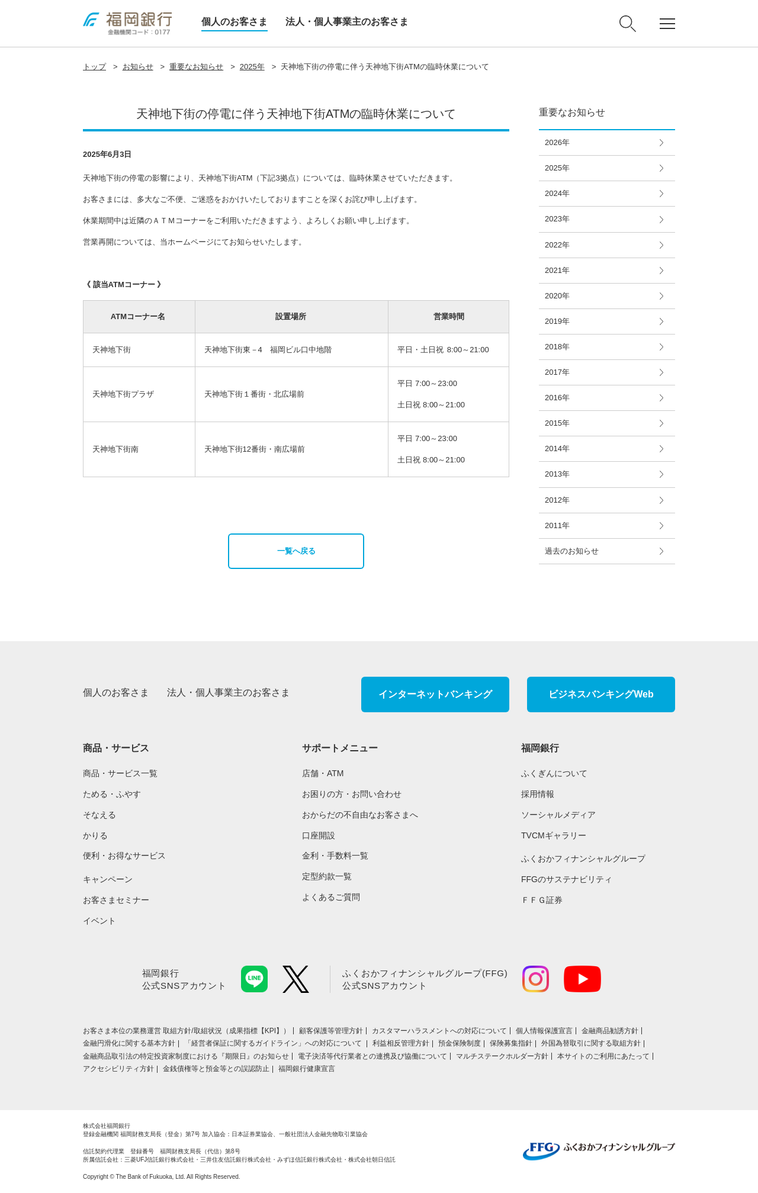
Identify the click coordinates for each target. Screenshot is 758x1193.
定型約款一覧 (327, 876)
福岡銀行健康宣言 (306, 1069)
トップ (94, 66)
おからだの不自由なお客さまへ (360, 814)
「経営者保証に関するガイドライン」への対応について (274, 1043)
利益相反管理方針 (400, 1043)
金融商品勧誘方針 (610, 1031)
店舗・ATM (323, 773)
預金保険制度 (459, 1043)
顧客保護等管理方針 (331, 1031)
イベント (99, 920)
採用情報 (537, 794)
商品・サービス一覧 (120, 773)
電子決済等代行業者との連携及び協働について (372, 1056)
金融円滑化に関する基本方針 (129, 1043)
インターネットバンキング (435, 694)
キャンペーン (108, 879)
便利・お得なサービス (124, 855)
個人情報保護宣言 (544, 1031)
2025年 (252, 66)
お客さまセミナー (116, 900)
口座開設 (318, 835)
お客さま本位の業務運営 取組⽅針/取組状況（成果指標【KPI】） (186, 1031)
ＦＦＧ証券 (542, 900)
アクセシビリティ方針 (118, 1069)
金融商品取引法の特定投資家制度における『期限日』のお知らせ (186, 1056)
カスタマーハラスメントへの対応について (439, 1031)
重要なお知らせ (196, 66)
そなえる (99, 814)
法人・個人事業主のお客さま (347, 22)
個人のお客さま (234, 22)
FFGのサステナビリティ (566, 879)
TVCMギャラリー (553, 835)
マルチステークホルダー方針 (502, 1056)
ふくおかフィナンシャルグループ (583, 858)
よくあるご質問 (331, 897)
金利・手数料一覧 (335, 855)
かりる (95, 835)
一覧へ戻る (296, 550)
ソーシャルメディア (558, 814)
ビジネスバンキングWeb (600, 694)
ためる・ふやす (112, 794)
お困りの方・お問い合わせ (352, 794)
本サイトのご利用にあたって (603, 1056)
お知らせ (138, 66)
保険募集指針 (511, 1043)
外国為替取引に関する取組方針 (591, 1043)
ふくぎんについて (554, 773)
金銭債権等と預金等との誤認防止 (216, 1069)
